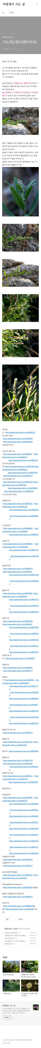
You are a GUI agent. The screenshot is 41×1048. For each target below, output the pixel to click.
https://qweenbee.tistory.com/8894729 (18, 760)
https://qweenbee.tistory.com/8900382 (19, 909)
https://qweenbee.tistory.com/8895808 (22, 488)
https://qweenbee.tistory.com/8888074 (18, 897)
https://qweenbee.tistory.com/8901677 (18, 671)
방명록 (11, 13)
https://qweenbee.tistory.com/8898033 (24, 535)
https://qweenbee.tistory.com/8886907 (18, 454)
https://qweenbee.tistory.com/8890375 (18, 569)
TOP (36, 1041)
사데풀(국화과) (9, 938)
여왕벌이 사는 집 (14, 4)
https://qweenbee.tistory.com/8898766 (18, 875)
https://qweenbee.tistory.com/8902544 (19, 491)
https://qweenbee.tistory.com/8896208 (24, 510)
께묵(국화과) (8, 944)
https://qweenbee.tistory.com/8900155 (24, 711)
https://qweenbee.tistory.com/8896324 (19, 680)
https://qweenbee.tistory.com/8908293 (23, 782)
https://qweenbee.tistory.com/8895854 (18, 668)
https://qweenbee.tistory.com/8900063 (24, 804)
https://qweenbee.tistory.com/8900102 (18, 860)
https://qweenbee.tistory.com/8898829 (18, 906)
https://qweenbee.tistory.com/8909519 (24, 853)
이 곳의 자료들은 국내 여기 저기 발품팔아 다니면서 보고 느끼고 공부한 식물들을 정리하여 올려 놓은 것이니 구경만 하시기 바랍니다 (16, 1011)
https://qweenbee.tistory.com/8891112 (24, 550)
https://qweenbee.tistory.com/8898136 (24, 640)
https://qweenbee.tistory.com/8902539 (24, 612)
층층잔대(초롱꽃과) (11, 932)
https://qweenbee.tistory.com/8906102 (23, 460)
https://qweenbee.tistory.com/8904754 (24, 723)
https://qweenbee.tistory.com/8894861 (18, 764)
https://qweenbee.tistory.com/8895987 (17, 572)
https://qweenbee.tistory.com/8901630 (24, 829)
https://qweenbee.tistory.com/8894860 (18, 593)
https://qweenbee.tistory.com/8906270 (24, 652)
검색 (31, 4)
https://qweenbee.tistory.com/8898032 (24, 699)
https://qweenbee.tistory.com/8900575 (20, 658)
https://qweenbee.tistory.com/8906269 (18, 442)
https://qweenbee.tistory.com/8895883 (23, 751)
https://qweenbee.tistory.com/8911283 (18, 742)
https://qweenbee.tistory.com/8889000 (18, 544)
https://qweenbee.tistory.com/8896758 (22, 473)
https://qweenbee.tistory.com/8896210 (17, 624)
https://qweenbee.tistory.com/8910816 (18, 887)
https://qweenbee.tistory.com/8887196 (19, 466)
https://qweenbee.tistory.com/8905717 (18, 866)
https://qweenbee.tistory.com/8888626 (18, 528)
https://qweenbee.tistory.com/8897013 (24, 600)
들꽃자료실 (8, 929)
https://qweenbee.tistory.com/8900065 (18, 798)
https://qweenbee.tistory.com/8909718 (18, 476)
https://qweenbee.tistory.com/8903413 (24, 841)
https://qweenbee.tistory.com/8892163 (18, 504)
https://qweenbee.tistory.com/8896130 (20, 432)
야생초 (15, 929)
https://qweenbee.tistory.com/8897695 (24, 627)
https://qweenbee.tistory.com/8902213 (18, 776)
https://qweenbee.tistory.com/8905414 (18, 733)
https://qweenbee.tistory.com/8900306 (18, 439)
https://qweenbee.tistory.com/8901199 (24, 575)
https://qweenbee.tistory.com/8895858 (18, 621)
